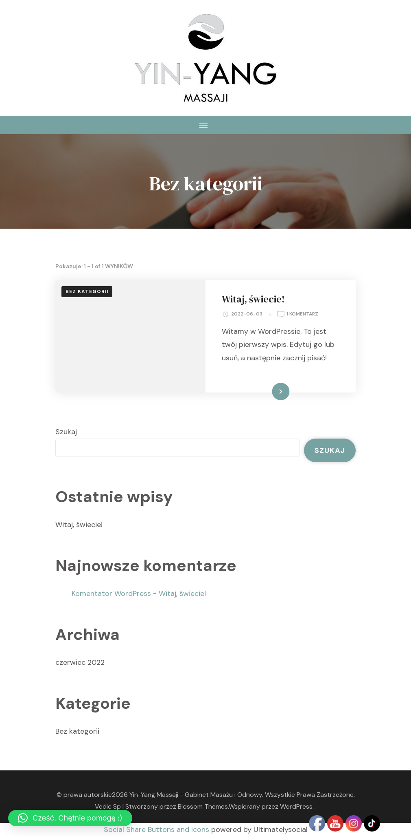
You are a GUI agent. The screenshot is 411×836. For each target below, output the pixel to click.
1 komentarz (302, 314)
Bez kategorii (87, 291)
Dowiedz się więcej (262, 391)
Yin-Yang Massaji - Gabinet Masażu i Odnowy (195, 794)
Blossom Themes (203, 806)
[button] (70, 818)
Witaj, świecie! (253, 299)
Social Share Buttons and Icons (156, 829)
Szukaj (66, 432)
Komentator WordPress (111, 593)
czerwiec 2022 (80, 662)
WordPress (296, 806)
